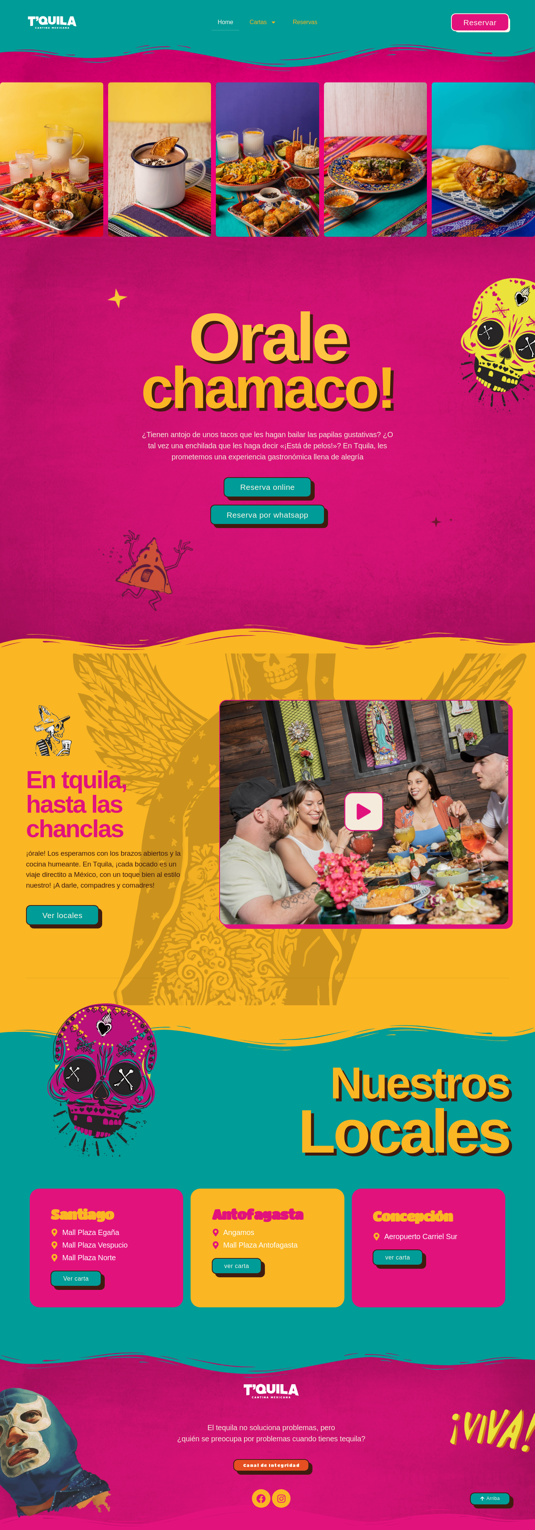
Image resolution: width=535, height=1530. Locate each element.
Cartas (263, 22)
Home (225, 22)
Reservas (305, 22)
